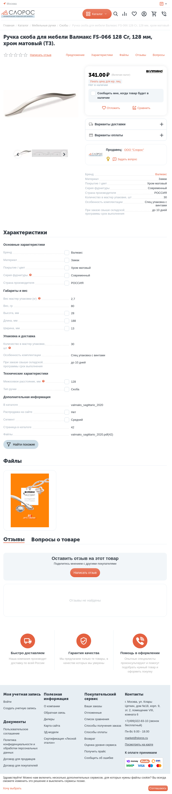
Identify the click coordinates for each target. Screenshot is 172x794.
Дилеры (49, 719)
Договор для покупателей (20, 765)
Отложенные (93, 712)
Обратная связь (54, 712)
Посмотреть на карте (139, 744)
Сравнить (141, 108)
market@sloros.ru (136, 738)
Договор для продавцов (19, 759)
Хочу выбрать (12, 788)
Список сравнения (96, 719)
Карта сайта (52, 725)
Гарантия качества (83, 653)
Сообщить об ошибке (98, 758)
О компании (52, 706)
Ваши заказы (93, 706)
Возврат (89, 738)
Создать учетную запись (19, 708)
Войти (7, 701)
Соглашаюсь (158, 788)
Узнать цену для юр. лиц (105, 81)
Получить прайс (95, 751)
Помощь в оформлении (140, 653)
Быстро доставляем (28, 653)
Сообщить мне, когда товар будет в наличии (120, 95)
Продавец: (114, 150)
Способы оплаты (95, 732)
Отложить (111, 108)
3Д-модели (51, 732)
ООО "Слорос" (134, 150)
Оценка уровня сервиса (100, 745)
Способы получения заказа (102, 725)
